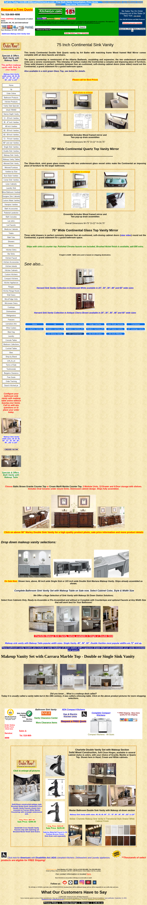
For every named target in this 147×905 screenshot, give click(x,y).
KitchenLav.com (51, 869)
